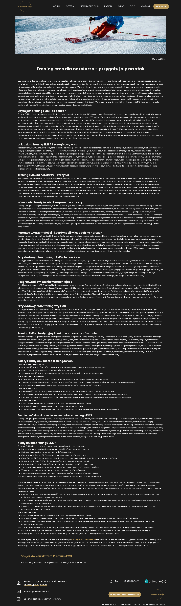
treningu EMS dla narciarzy (83, 539)
